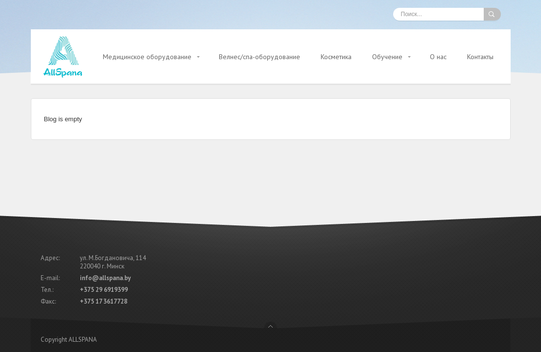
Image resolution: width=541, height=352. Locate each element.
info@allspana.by (105, 242)
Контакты (480, 56)
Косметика (336, 56)
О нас (438, 56)
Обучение (387, 56)
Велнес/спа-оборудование (259, 56)
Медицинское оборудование (147, 56)
